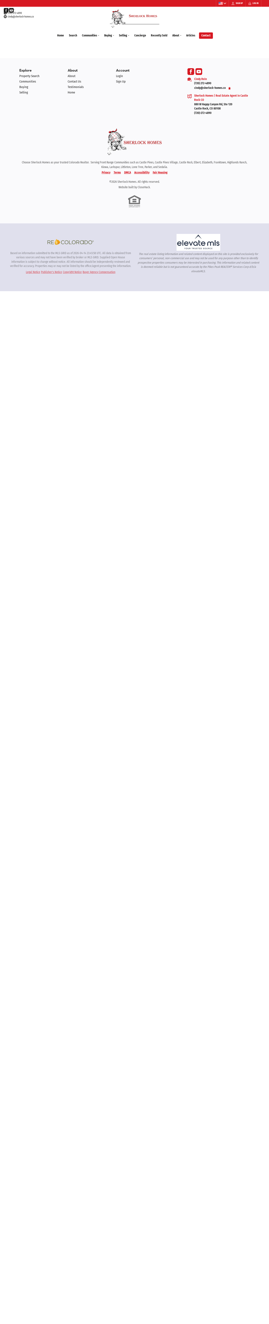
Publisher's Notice (51, 271)
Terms (117, 171)
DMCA (127, 171)
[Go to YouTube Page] (11, 10)
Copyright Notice (72, 271)
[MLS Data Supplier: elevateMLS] (198, 241)
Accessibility (141, 171)
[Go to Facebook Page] (6, 10)
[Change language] (222, 3)
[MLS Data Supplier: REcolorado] (70, 241)
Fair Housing (160, 171)
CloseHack (144, 186)
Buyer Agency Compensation (99, 271)
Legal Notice (33, 271)
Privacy (106, 171)
